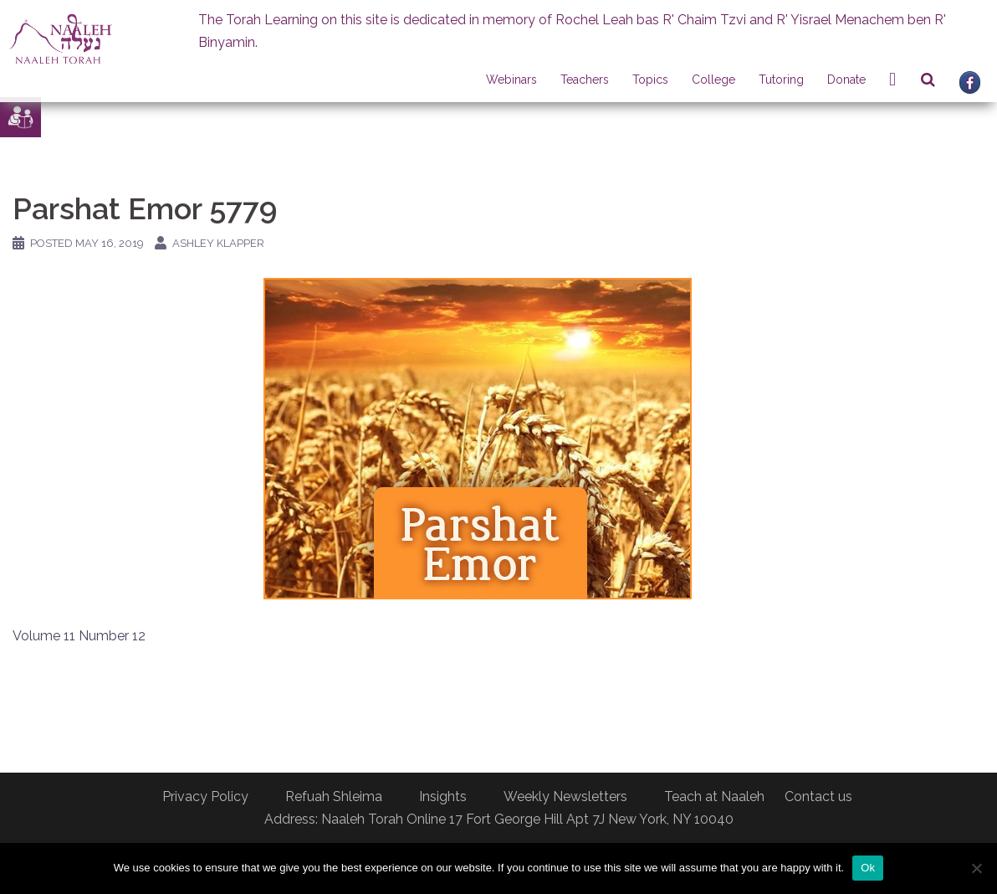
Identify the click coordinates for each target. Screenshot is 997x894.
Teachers (584, 79)
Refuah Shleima (333, 796)
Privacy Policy (205, 796)
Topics (650, 79)
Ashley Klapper (218, 243)
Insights (443, 796)
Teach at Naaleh (714, 796)
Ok (868, 867)
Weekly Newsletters (565, 796)
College (713, 79)
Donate (846, 79)
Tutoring (781, 79)
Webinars (511, 79)
